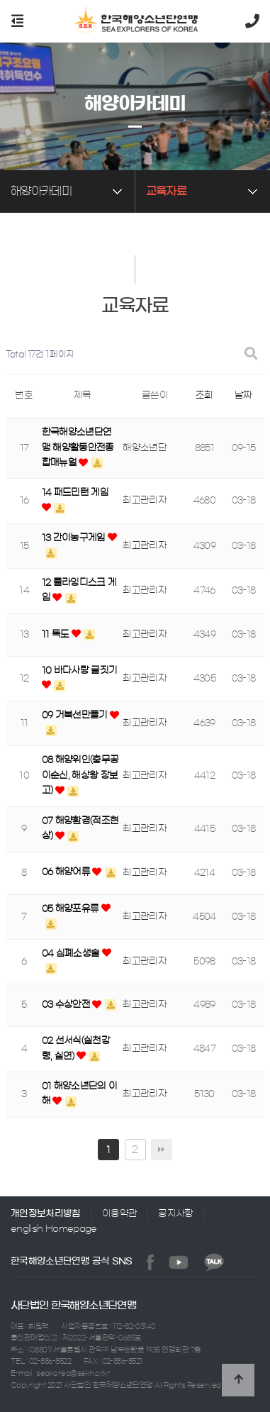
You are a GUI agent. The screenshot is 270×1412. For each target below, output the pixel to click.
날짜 (243, 395)
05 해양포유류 (71, 908)
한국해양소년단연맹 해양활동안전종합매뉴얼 (78, 447)
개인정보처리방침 (46, 1213)
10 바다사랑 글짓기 (80, 670)
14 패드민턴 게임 (75, 492)
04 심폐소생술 (72, 953)
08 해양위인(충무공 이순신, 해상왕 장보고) (80, 775)
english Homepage (54, 1228)
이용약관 (119, 1213)
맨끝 (161, 1149)
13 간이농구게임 (75, 538)
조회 (204, 395)
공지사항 (175, 1213)
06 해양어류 (67, 872)
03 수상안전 (67, 1004)
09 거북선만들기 (76, 715)
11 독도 (57, 634)
